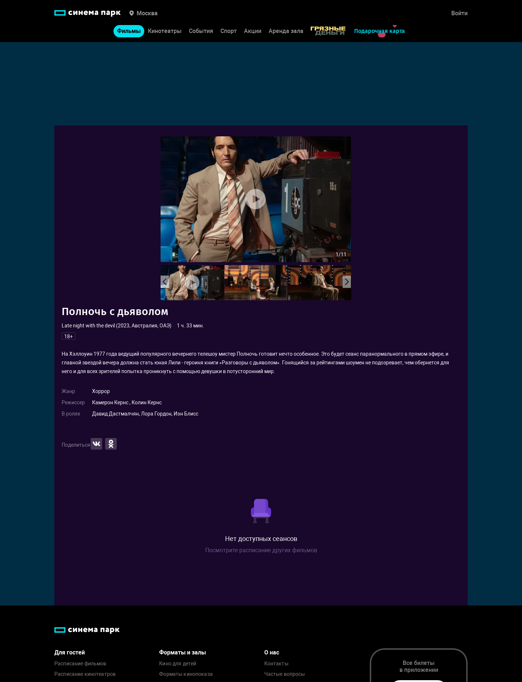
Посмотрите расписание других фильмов (261, 550)
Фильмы (129, 31)
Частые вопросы (284, 674)
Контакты (276, 663)
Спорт (228, 31)
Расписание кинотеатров (85, 674)
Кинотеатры (165, 31)
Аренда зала (286, 31)
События (201, 31)
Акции (252, 31)
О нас (271, 652)
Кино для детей (177, 663)
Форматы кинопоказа (186, 674)
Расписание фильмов (80, 663)
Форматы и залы (182, 652)
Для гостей (69, 652)
